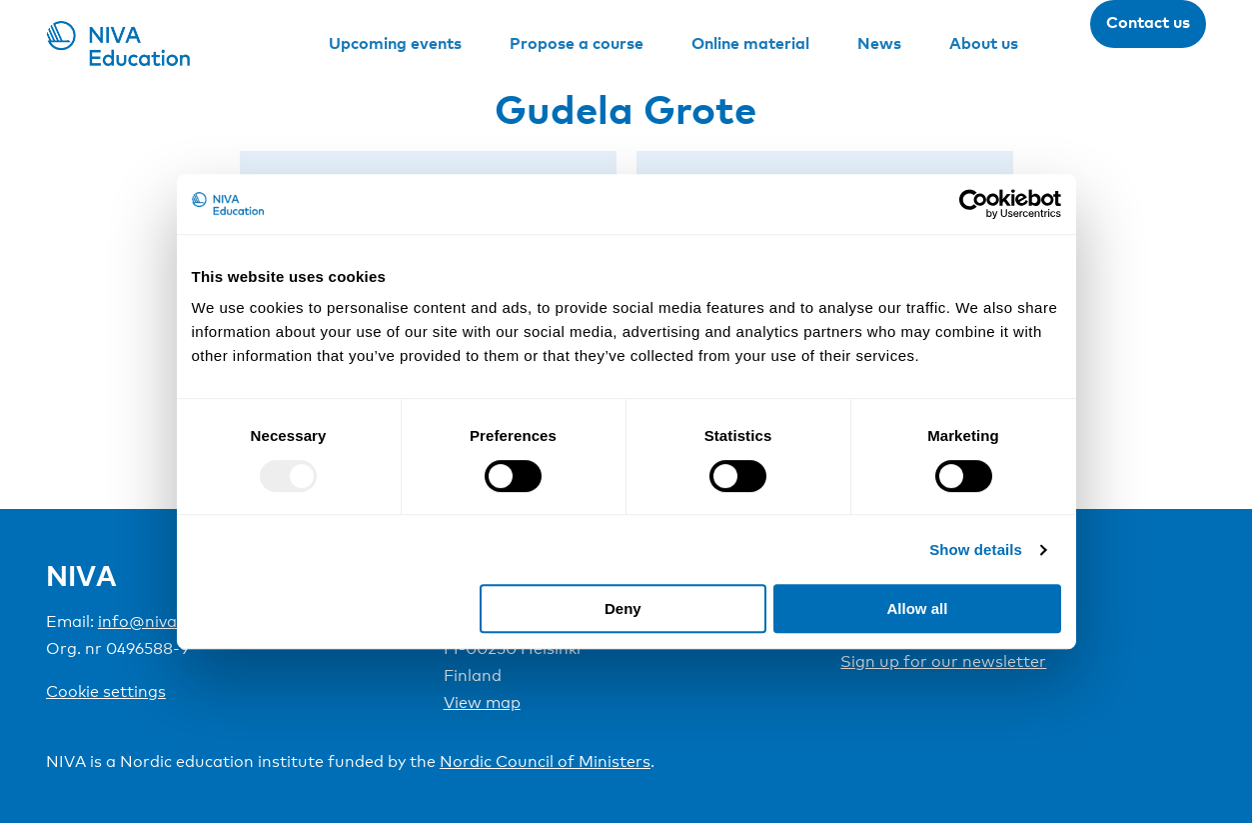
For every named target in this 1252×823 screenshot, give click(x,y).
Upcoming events (395, 43)
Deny (623, 608)
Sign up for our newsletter (943, 661)
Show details (975, 549)
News (879, 43)
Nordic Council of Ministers (545, 761)
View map (482, 702)
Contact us (1148, 22)
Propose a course (576, 43)
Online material (750, 43)
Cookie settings (106, 691)
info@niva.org (153, 621)
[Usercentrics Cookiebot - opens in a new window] (973, 204)
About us (983, 43)
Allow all (917, 608)
